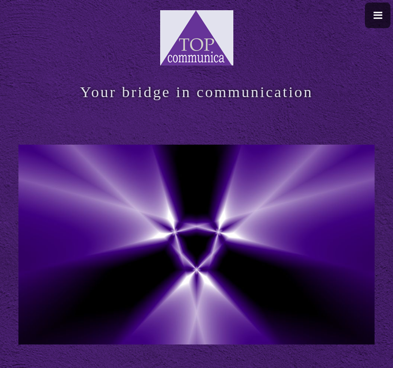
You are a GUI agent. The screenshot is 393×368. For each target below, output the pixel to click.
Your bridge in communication (196, 92)
